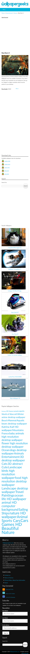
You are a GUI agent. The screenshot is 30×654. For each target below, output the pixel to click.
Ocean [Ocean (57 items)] (6, 450)
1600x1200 (7, 161)
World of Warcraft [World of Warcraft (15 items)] (9, 414)
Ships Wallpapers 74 (15, 398)
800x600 (6, 171)
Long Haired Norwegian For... (15, 247)
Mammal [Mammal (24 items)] (12, 420)
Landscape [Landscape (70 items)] (15, 467)
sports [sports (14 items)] (21, 411)
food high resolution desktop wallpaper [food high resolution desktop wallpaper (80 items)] (15, 481)
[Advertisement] (15, 35)
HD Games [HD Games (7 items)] (9, 411)
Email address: (6, 625)
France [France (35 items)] (5, 433)
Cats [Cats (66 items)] (4, 463)
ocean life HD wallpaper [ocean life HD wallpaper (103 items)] (14, 497)
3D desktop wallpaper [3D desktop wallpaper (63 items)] (13, 458)
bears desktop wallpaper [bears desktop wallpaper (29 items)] (14, 423)
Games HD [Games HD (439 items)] (12, 524)
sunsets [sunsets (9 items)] (16, 411)
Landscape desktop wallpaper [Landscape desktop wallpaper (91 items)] (15, 490)
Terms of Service (9, 577)
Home (3, 13)
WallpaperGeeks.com (15, 651)
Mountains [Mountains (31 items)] (18, 430)
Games (15, 13)
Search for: (4, 182)
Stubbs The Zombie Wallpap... (15, 355)
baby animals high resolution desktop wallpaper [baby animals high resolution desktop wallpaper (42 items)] (13, 436)
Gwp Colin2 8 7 (15, 312)
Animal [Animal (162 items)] (22, 517)
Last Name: (5, 618)
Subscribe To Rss (9, 589)
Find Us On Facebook (10, 597)
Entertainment (9, 13)
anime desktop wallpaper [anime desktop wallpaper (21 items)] (13, 417)
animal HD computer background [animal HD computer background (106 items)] (10, 505)
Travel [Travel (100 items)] (19, 492)
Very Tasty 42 (15, 334)
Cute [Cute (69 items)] (5, 467)
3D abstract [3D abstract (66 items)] (15, 463)
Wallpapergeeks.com (8, 543)
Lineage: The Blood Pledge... (15, 291)
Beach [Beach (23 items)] (5, 420)
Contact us (7, 575)
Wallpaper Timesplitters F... (15, 269)
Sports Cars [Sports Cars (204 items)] (11, 520)
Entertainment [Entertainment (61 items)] (11, 457)
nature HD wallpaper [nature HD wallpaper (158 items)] (14, 515)
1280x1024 (7, 164)
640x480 (6, 174)
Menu (4, 9)
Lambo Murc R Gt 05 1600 (15, 377)
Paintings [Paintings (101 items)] (8, 495)
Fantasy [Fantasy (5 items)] (4, 411)
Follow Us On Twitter (10, 593)
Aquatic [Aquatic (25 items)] (20, 420)
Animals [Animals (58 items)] (19, 453)
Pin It (17, 88)
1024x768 (7, 167)
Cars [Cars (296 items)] (24, 520)
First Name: (5, 610)
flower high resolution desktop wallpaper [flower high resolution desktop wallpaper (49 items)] (15, 445)
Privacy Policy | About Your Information (15, 580)
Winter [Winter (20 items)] (20, 414)
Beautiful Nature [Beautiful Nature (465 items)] (10, 530)
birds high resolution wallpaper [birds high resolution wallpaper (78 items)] (8, 474)
